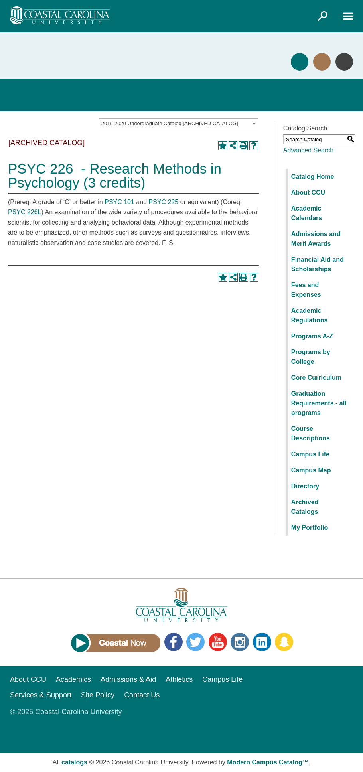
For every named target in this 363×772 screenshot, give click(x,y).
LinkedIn (262, 642)
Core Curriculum (316, 377)
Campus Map (311, 470)
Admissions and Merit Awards (316, 239)
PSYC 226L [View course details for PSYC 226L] (24, 212)
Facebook (174, 642)
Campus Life (310, 454)
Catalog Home (312, 176)
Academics (73, 679)
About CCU (308, 192)
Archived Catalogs (304, 507)
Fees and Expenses (306, 290)
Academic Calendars (306, 213)
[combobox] (178, 123)
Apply (299, 61)
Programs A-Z (312, 336)
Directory (305, 486)
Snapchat (284, 642)
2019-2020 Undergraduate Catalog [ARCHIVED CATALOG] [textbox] (169, 123)
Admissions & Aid (128, 679)
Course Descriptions (310, 433)
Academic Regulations (309, 315)
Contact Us (142, 695)
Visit (321, 61)
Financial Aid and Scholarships (317, 264)
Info (344, 61)
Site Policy (97, 695)
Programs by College (310, 357)
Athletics (179, 679)
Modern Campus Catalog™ (267, 762)
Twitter (195, 642)
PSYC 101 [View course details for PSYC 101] (119, 202)
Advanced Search (308, 150)
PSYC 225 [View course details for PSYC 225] (164, 202)
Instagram (240, 642)
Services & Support (40, 695)
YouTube (218, 642)
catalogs (74, 762)
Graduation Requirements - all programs (319, 403)
